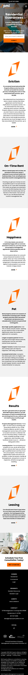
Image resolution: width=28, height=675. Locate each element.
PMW (4, 655)
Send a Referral (14, 601)
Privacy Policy (16, 655)
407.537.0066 (14, 1)
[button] (14, 628)
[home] (8, 6)
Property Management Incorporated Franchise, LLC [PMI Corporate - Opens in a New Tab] (14, 642)
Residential (14, 577)
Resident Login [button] (14, 594)
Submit (14, 40)
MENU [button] (26, 6)
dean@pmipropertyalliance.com (14, 618)
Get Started (14, 565)
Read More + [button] (14, 127)
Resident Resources (14, 591)
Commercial (14, 579)
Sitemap (9, 655)
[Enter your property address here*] (14, 36)
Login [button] (14, 582)
